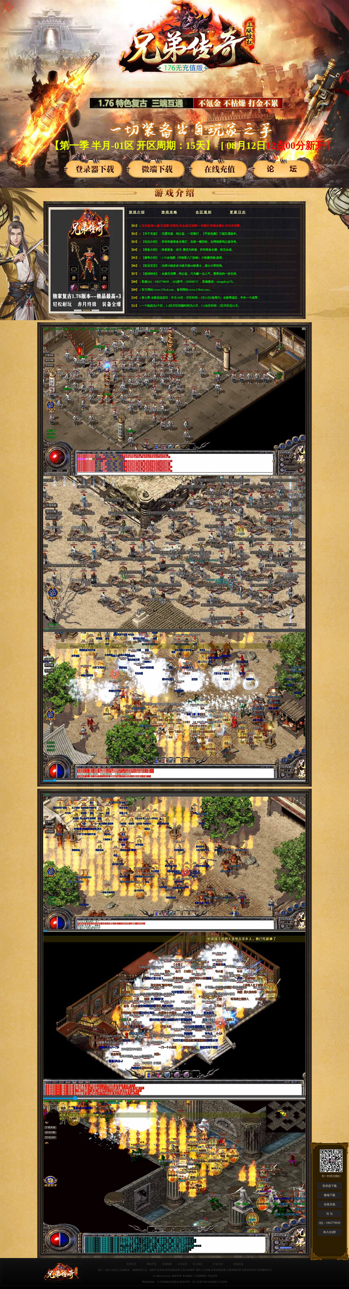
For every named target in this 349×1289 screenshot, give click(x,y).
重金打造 (151, 1264)
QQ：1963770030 (329, 1222)
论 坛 (329, 1213)
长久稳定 (198, 1264)
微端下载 (329, 1195)
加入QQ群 (329, 1232)
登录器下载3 (219, 164)
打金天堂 (218, 1264)
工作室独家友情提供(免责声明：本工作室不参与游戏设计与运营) (192, 1281)
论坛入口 (281, 164)
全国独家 (167, 1264)
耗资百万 (131, 1264)
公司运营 (182, 1264)
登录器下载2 (156, 164)
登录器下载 (94, 164)
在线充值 (329, 1204)
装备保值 (238, 1264)
